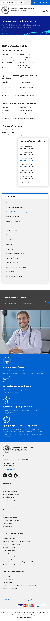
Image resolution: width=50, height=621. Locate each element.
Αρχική (4, 25)
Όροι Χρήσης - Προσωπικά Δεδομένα (25, 615)
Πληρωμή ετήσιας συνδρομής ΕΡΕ (20, 600)
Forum (20, 2)
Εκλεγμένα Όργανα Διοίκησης (29, 25)
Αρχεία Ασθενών (7, 2)
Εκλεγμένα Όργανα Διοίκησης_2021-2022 (17, 27)
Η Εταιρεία (13, 25)
